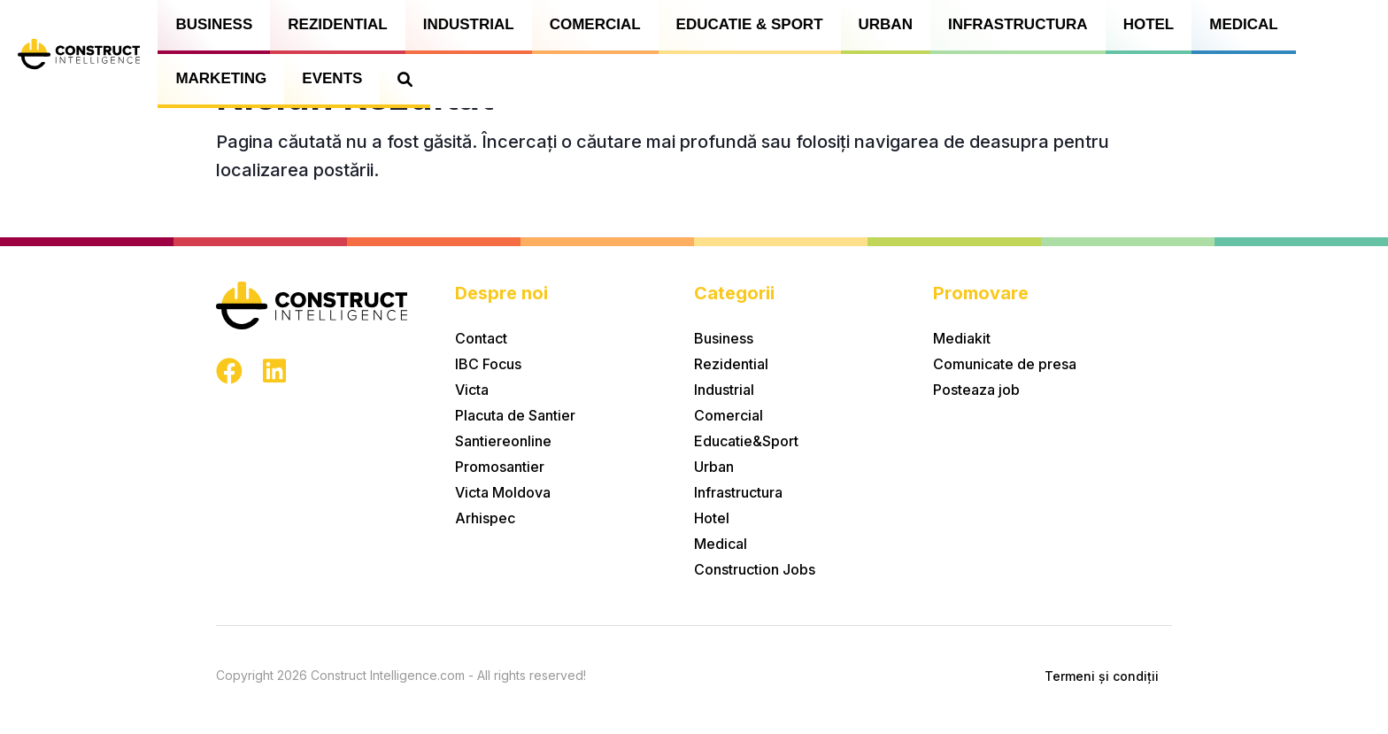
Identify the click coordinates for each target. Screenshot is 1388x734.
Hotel (1149, 24)
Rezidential (337, 24)
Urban (886, 24)
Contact (481, 338)
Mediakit (962, 338)
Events (332, 78)
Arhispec (485, 518)
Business (213, 24)
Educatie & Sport (749, 24)
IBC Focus (488, 364)
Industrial (468, 24)
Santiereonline (503, 441)
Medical (1243, 24)
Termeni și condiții (1102, 676)
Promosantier (499, 466)
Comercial (595, 24)
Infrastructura (1018, 24)
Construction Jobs (754, 569)
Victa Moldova (503, 492)
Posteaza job (976, 389)
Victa (472, 389)
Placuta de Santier (515, 415)
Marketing (220, 78)
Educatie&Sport (746, 441)
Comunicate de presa (1004, 364)
